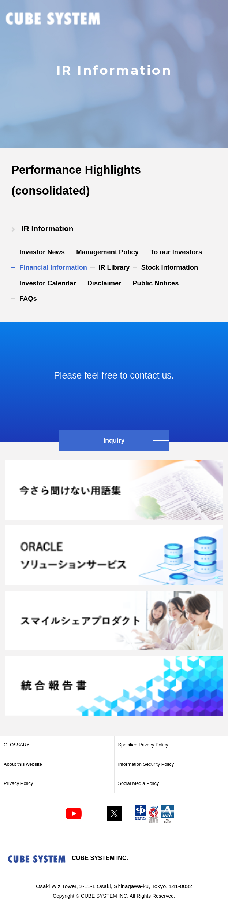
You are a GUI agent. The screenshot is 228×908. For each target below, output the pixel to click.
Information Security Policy (146, 764)
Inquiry (113, 440)
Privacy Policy (18, 783)
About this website (23, 764)
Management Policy (107, 252)
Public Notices (155, 283)
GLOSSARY (17, 745)
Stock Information (169, 267)
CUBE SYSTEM (53, 19)
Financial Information (53, 267)
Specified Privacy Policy (143, 745)
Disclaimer (104, 283)
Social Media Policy (138, 783)
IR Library (114, 267)
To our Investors (176, 252)
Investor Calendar (47, 283)
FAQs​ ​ (29, 298)
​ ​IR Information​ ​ (47, 228)
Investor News (42, 252)
